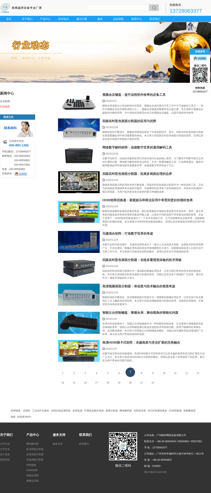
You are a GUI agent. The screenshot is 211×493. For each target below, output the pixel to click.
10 (164, 373)
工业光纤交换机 (40, 410)
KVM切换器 (175, 410)
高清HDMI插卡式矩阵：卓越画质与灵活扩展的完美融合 (141, 342)
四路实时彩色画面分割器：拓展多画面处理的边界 (137, 174)
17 (96, 382)
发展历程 (5, 459)
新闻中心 (136, 18)
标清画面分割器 (35, 449)
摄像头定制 (32, 480)
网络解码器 (126, 410)
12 (186, 373)
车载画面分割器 (35, 459)
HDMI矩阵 (32, 470)
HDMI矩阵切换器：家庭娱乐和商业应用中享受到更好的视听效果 (147, 200)
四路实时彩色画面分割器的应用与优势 (129, 121)
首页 (8, 18)
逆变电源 (77, 410)
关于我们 (27, 18)
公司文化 (5, 449)
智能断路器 (189, 410)
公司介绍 (5, 443)
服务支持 (59, 435)
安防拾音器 (140, 410)
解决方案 (82, 18)
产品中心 (45, 18)
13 (198, 373)
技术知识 (63, 18)
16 (85, 382)
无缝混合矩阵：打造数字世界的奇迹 (127, 233)
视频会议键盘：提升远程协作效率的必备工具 (134, 94)
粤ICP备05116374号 (155, 472)
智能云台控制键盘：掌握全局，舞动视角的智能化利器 (140, 312)
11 (175, 373)
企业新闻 (5, 101)
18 (108, 382)
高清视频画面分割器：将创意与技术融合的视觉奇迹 (138, 286)
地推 (13, 416)
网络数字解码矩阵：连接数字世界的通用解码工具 (137, 147)
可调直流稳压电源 (94, 410)
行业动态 (5, 106)
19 (119, 382)
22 (153, 382)
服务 (100, 18)
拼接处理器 (32, 475)
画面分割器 (112, 410)
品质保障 (118, 18)
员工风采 (5, 454)
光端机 (26, 410)
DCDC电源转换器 (157, 410)
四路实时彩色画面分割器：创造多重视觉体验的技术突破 (141, 260)
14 (63, 382)
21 (141, 382)
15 (74, 382)
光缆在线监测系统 (61, 410)
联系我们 (155, 18)
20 (130, 382)
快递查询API (24, 416)
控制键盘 (31, 464)
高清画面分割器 (35, 454)
